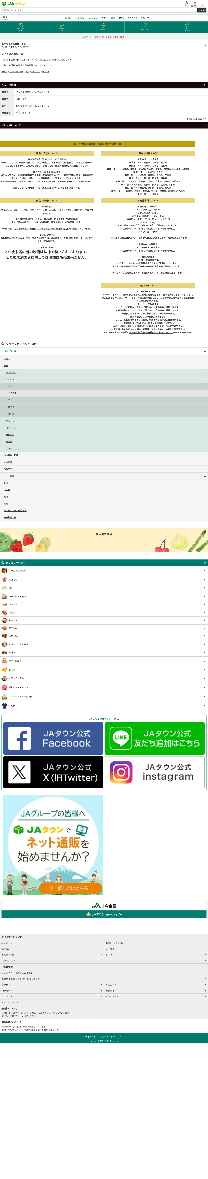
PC (120, 1036)
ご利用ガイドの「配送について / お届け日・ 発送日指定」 (41, 228)
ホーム (4, 71)
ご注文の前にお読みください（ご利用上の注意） (21, 979)
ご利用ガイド (6, 984)
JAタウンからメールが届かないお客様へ (17, 973)
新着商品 (5, 949)
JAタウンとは (6, 943)
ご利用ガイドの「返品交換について (43, 187)
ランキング (109, 949)
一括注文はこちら (8, 960)
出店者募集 (109, 990)
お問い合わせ (6, 990)
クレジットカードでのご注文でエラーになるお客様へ (104, 37)
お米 (113, 18)
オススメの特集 (7, 954)
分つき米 (45, 71)
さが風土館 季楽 (16, 71)
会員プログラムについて (11, 1002)
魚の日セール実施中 (74, 18)
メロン (121, 18)
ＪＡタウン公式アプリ (97, 18)
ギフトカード (110, 954)
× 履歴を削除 (10, 549)
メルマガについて (11, 125)
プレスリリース (7, 996)
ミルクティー (147, 18)
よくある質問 (110, 984)
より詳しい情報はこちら (197, 119)
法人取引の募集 (111, 996)
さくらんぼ (132, 18)
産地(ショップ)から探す (115, 943)
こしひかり (35, 71)
